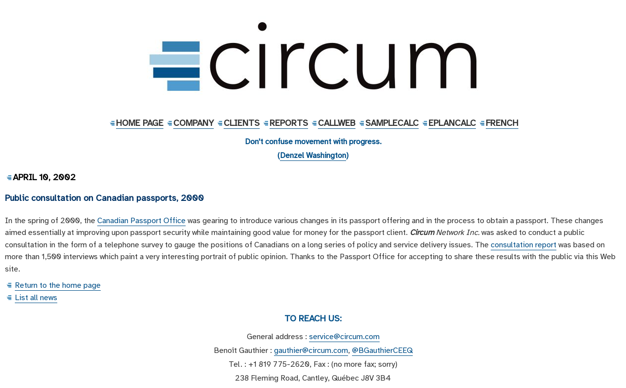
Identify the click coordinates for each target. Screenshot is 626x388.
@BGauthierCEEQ (382, 350)
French (502, 122)
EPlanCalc (452, 122)
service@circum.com (344, 337)
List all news (36, 298)
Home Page (139, 122)
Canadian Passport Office (141, 221)
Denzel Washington (313, 155)
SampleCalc (392, 122)
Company (193, 122)
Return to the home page (58, 285)
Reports (289, 122)
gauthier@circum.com (311, 350)
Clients (242, 122)
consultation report (523, 245)
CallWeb (336, 122)
